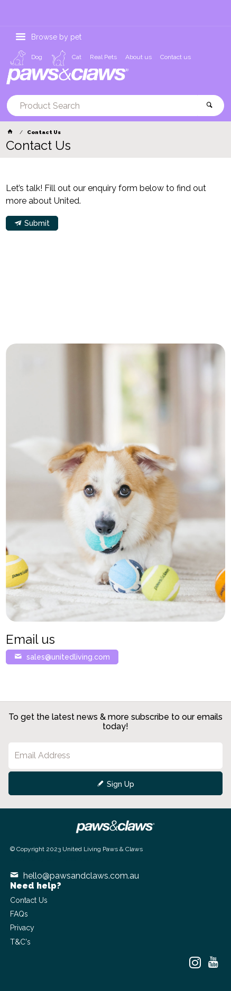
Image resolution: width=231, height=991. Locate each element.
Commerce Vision (71, 858)
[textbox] (102, 105)
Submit (37, 223)
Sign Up (120, 784)
